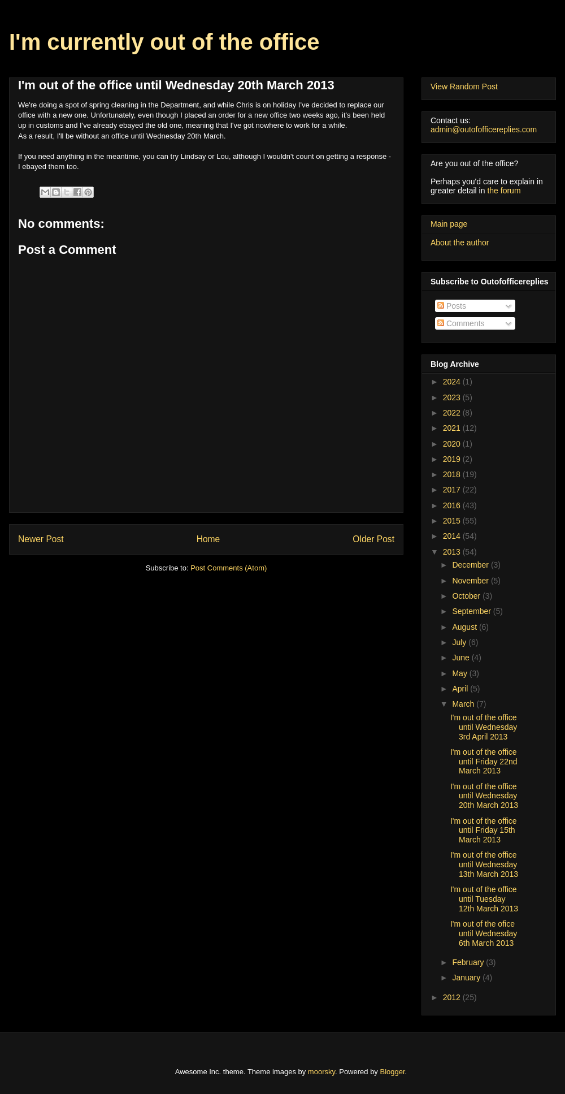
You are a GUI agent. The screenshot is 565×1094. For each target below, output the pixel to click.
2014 (453, 535)
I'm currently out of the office (164, 41)
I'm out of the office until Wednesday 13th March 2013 (484, 864)
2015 (453, 520)
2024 (453, 381)
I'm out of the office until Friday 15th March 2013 (483, 830)
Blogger (392, 1071)
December (471, 564)
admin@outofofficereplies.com (484, 129)
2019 (453, 459)
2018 (453, 474)
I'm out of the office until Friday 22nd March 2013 (484, 761)
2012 (453, 997)
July (460, 642)
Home (208, 539)
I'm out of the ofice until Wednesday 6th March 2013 (483, 933)
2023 (453, 397)
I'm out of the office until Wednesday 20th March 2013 (484, 796)
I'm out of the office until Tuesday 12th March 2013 (484, 899)
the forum (503, 190)
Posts (451, 305)
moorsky (321, 1071)
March (464, 703)
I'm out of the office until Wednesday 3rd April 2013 (483, 727)
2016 (453, 505)
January (467, 977)
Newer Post (41, 539)
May (460, 673)
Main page (449, 223)
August (465, 627)
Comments (461, 323)
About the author (460, 242)
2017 (453, 489)
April (461, 688)
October (467, 595)
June (461, 657)
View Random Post (464, 86)
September (472, 611)
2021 (453, 428)
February (469, 962)
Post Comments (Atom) (228, 568)
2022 (453, 412)
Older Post (373, 539)
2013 (453, 551)
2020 (453, 443)
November (471, 580)
